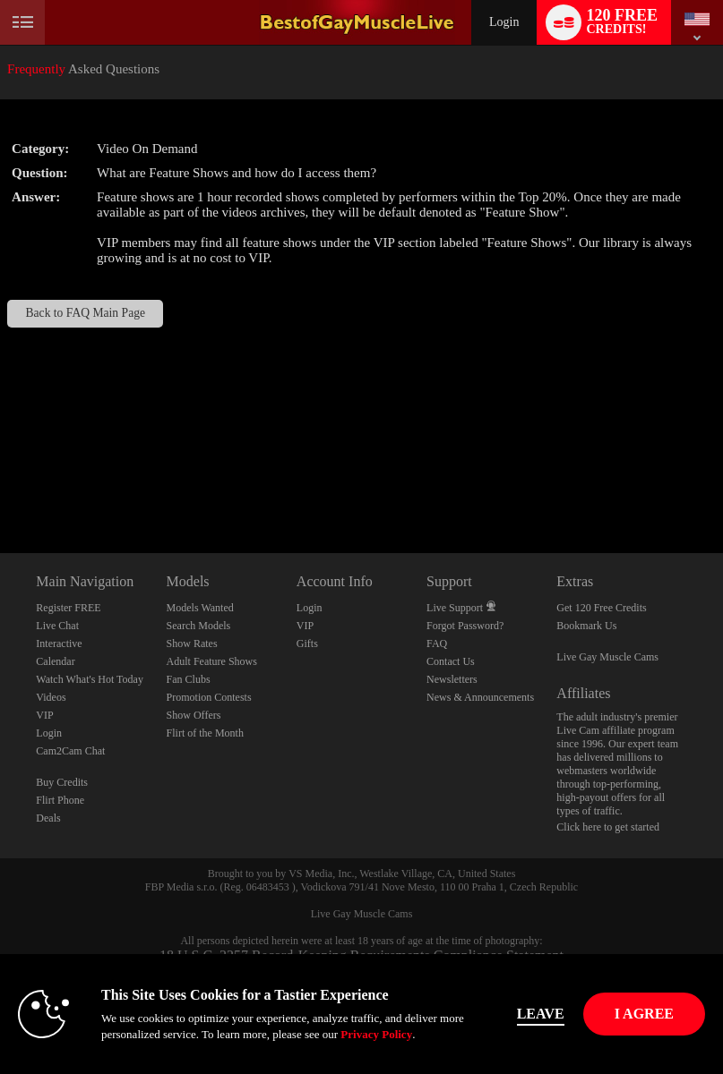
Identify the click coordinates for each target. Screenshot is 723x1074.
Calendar (55, 661)
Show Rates (192, 643)
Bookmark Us (586, 625)
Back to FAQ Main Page (85, 313)
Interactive (59, 643)
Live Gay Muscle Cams (607, 657)
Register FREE (68, 607)
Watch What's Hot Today (89, 679)
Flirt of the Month (205, 733)
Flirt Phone (60, 800)
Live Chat (57, 625)
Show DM (0, 486)
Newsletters (452, 679)
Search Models (199, 625)
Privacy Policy (376, 1034)
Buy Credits (62, 782)
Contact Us (450, 661)
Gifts (307, 643)
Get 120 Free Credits (601, 607)
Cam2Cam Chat (70, 751)
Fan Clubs (189, 679)
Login (504, 22)
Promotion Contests (209, 697)
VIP (44, 715)
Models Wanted (200, 607)
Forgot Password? (465, 625)
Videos (50, 697)
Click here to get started (607, 827)
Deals (48, 818)
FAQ (436, 643)
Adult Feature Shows (212, 661)
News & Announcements (480, 697)
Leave (540, 1013)
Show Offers (194, 715)
